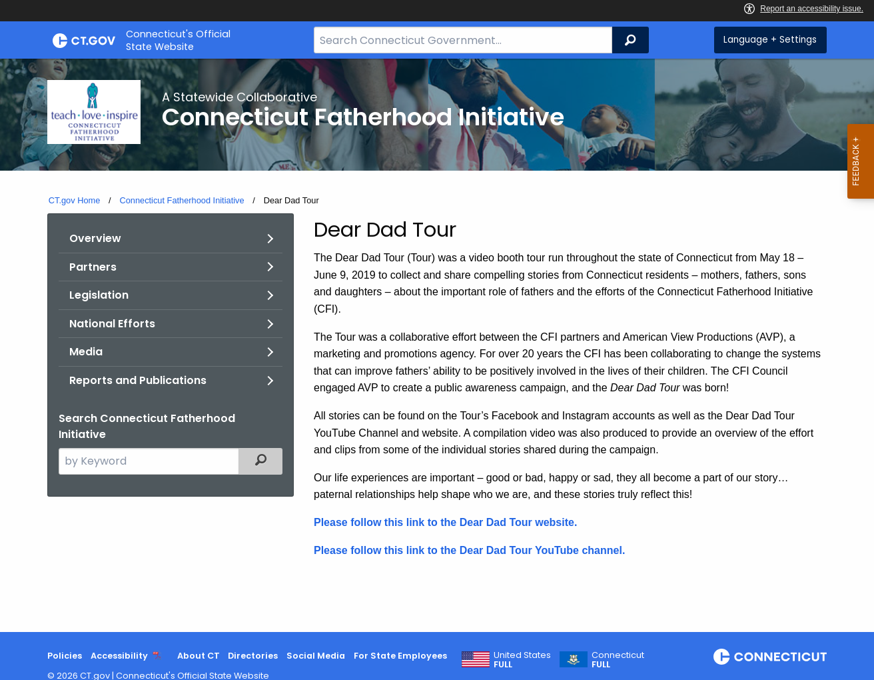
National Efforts (112, 323)
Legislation (99, 295)
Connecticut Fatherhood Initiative (181, 200)
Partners (93, 267)
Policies (64, 655)
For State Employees (400, 655)
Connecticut (618, 660)
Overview (95, 238)
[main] (437, 345)
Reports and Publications (138, 380)
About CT (198, 655)
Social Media (315, 655)
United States (522, 660)
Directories (253, 655)
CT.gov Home (75, 200)
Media (86, 351)
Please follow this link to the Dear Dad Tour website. (445, 522)
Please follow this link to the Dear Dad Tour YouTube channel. (469, 550)
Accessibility (119, 655)
